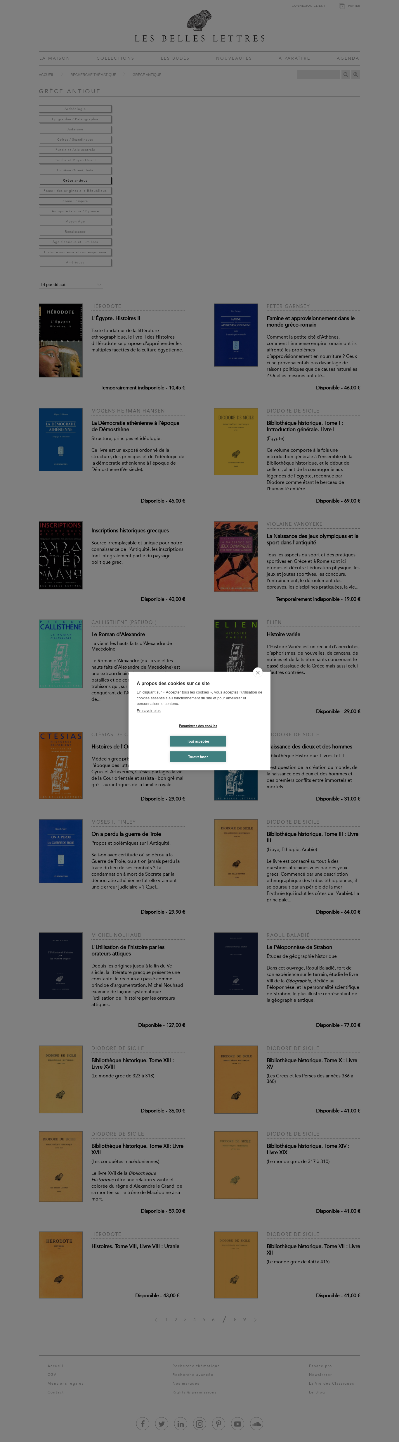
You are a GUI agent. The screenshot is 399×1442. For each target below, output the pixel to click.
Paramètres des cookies (198, 726)
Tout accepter (198, 741)
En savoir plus (149, 710)
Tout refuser (198, 757)
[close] (258, 672)
